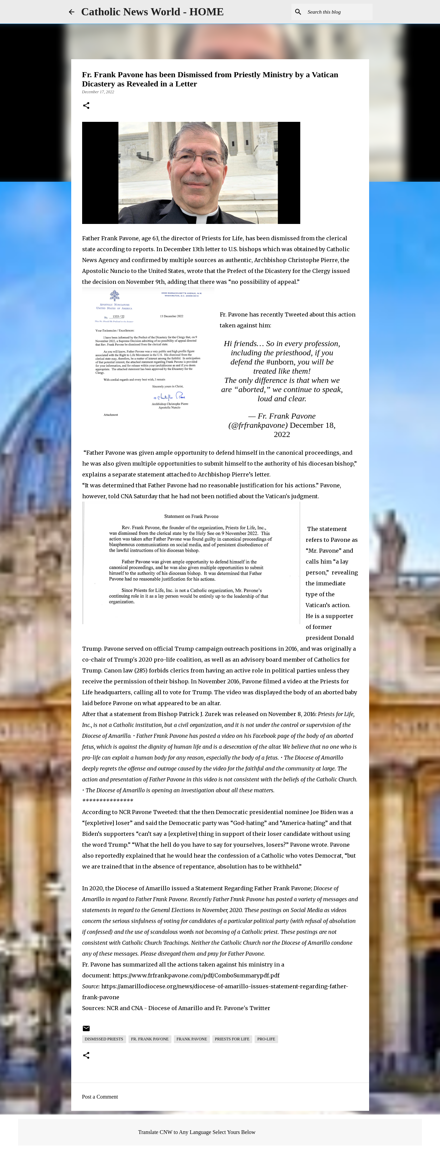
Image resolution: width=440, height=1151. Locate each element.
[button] (86, 106)
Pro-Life (266, 1039)
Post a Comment (100, 1097)
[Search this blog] (337, 12)
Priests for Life (232, 1039)
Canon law (118, 670)
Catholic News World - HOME (152, 11)
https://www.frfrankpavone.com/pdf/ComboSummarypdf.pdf (195, 975)
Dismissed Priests (104, 1039)
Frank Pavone (192, 1039)
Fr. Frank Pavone (150, 1039)
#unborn (279, 361)
